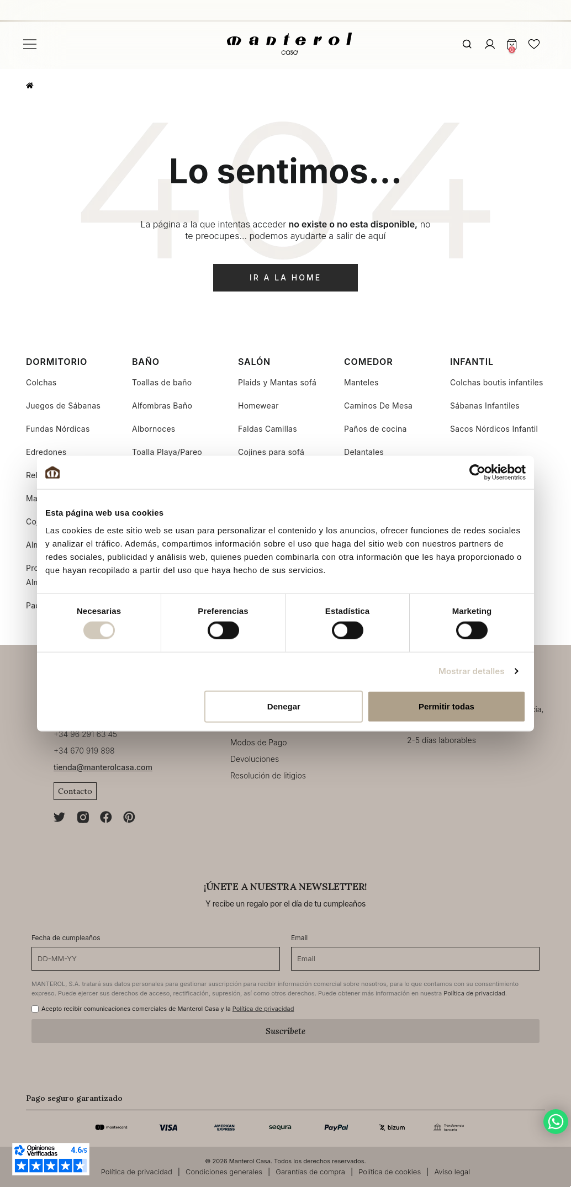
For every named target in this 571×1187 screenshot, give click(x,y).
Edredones (46, 452)
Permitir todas (446, 706)
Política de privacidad (474, 993)
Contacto (75, 791)
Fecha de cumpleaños (66, 938)
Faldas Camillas (267, 428)
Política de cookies (389, 1171)
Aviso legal (452, 1171)
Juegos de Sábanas (63, 405)
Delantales (364, 452)
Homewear (258, 405)
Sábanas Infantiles (485, 405)
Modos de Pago (258, 742)
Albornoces (154, 428)
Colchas (41, 382)
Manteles (361, 382)
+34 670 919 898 (84, 750)
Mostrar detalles (471, 671)
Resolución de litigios (268, 775)
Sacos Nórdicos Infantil (494, 428)
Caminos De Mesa (378, 405)
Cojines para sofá (271, 452)
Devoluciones (254, 759)
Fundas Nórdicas (58, 428)
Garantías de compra (310, 1171)
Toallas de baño (162, 382)
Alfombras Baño (162, 405)
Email (299, 938)
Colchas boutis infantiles (496, 382)
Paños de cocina (375, 428)
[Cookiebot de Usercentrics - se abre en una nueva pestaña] (477, 472)
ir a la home (285, 277)
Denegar (283, 706)
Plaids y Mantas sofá (277, 382)
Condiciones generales (224, 1171)
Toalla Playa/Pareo (167, 452)
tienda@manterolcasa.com (103, 767)
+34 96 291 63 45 (85, 734)
